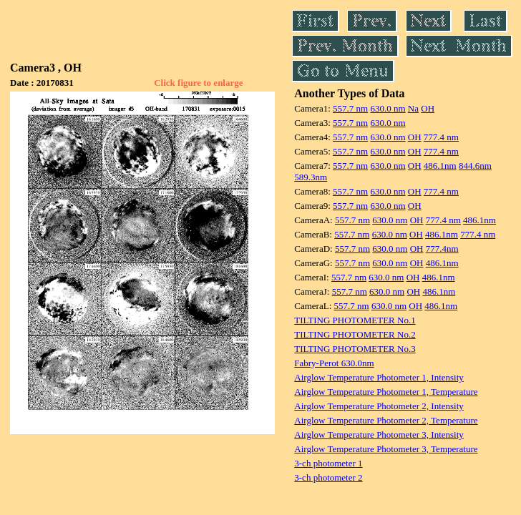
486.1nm (440, 165)
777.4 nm (441, 137)
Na (413, 108)
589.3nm (310, 177)
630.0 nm (387, 108)
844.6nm (475, 165)
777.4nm (442, 248)
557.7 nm (350, 108)
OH (427, 108)
